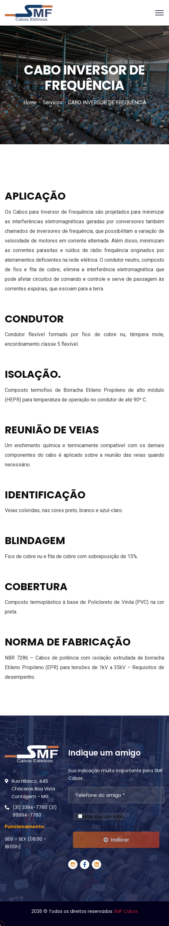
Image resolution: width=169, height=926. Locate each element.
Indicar (116, 839)
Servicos (52, 102)
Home (30, 102)
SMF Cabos (126, 911)
